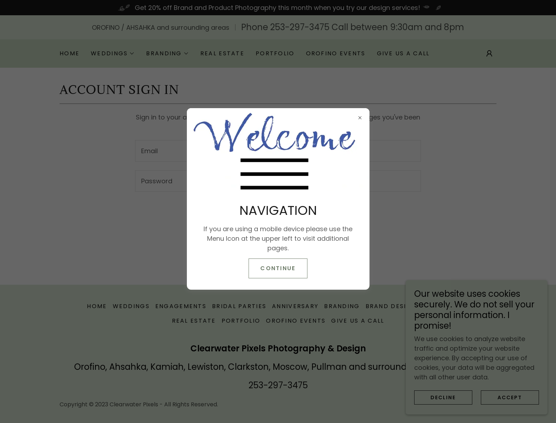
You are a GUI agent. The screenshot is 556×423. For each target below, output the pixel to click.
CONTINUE (277, 268)
